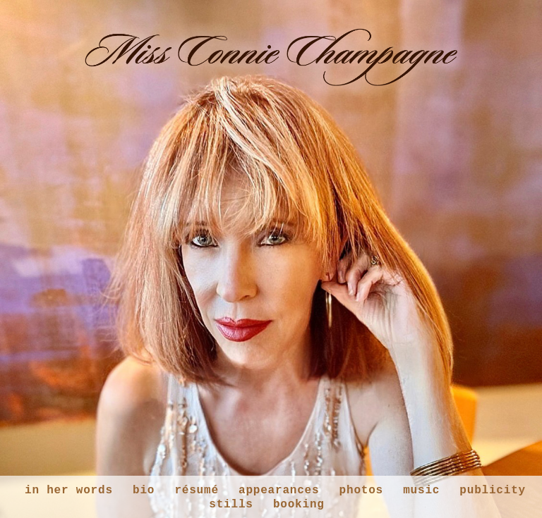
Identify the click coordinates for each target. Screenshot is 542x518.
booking (299, 504)
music (421, 490)
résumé (196, 490)
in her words (69, 490)
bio (144, 490)
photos (361, 490)
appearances (279, 490)
